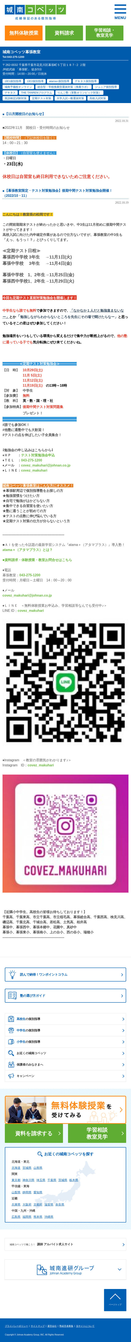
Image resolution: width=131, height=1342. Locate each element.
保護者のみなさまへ (25, 1064)
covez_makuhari (34, 470)
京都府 (37, 1204)
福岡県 (27, 1216)
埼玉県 (40, 1180)
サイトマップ (38, 1326)
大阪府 (27, 1204)
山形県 (37, 1167)
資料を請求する (34, 1133)
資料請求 (64, 33)
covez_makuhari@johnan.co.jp (45, 465)
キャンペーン (21, 1076)
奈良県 (59, 1204)
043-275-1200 (31, 460)
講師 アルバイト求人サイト (41, 1244)
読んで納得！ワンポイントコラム (36, 974)
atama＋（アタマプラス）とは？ (28, 550)
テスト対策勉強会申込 (38, 455)
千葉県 (51, 1180)
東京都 (16, 1180)
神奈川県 (28, 1180)
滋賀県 (48, 1204)
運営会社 (52, 1326)
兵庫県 (16, 1204)
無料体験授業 (23, 33)
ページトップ (115, 1304)
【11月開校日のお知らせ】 (25, 114)
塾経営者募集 (66, 1326)
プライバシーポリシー (16, 1326)
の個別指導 (24, 1019)
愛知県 (37, 1192)
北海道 (16, 1167)
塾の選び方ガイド (26, 995)
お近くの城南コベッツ (27, 1053)
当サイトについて (85, 1326)
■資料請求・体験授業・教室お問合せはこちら (37, 560)
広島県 (16, 1216)
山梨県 (16, 1192)
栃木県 (73, 1180)
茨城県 (62, 1180)
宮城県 (27, 1167)
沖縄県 (48, 1216)
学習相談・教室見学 (104, 33)
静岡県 (27, 1192)
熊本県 (37, 1216)
